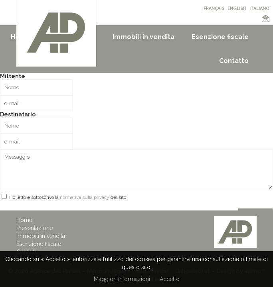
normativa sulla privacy (84, 197)
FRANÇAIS (214, 8)
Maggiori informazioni (122, 279)
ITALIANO (259, 8)
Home (24, 220)
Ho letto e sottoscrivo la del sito (67, 197)
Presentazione (34, 228)
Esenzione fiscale (220, 37)
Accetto (170, 279)
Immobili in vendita (143, 37)
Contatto (234, 61)
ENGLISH (237, 8)
